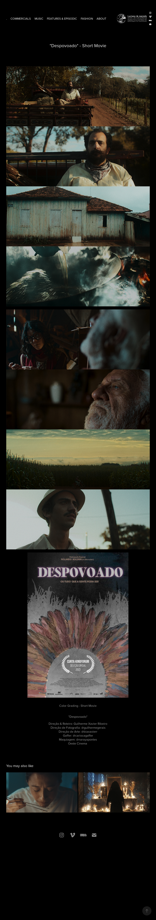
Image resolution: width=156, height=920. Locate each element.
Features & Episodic (62, 18)
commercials (21, 18)
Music (39, 18)
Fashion (87, 18)
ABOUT (101, 18)
